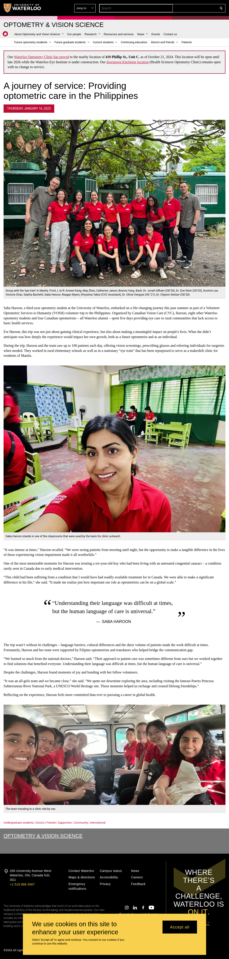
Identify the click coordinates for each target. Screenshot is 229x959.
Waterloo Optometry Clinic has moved (41, 57)
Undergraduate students (19, 822)
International (98, 822)
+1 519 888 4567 (22, 884)
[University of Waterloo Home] (22, 8)
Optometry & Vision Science (43, 836)
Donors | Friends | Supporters (54, 822)
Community (81, 822)
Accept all (179, 927)
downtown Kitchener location (127, 62)
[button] (189, 8)
